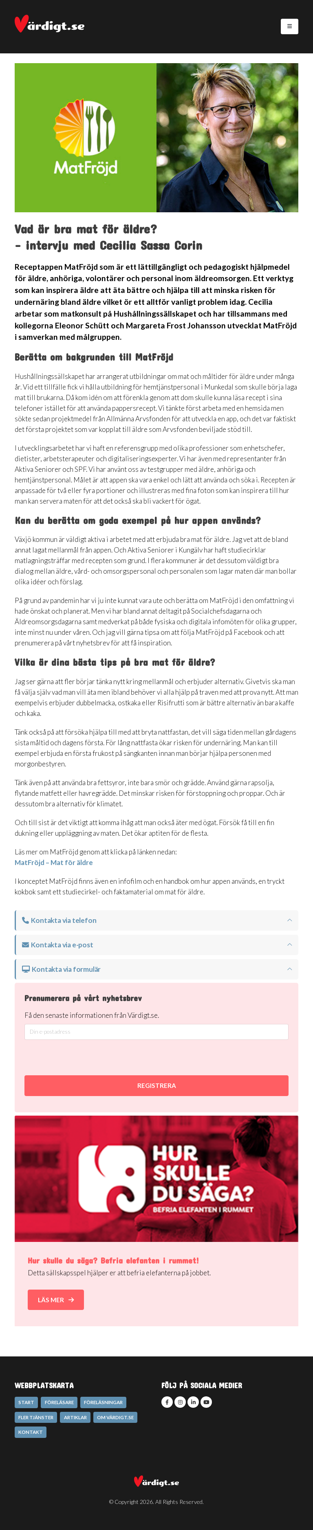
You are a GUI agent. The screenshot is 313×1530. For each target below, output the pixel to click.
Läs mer (56, 1299)
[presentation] (138, 1057)
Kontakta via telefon (59, 920)
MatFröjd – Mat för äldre (54, 862)
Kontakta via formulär (61, 969)
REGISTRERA (156, 1085)
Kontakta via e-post (57, 944)
